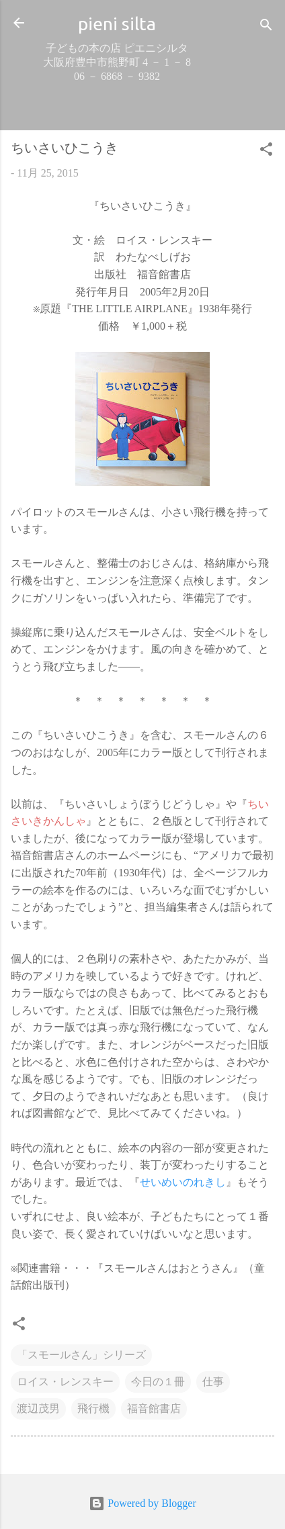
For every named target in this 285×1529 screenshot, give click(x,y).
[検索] (266, 27)
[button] (266, 151)
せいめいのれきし (183, 1182)
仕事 (213, 1381)
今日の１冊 (158, 1381)
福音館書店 (154, 1408)
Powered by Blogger (142, 1503)
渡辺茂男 (38, 1408)
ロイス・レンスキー (65, 1381)
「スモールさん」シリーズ (81, 1354)
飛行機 (93, 1408)
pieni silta (117, 23)
